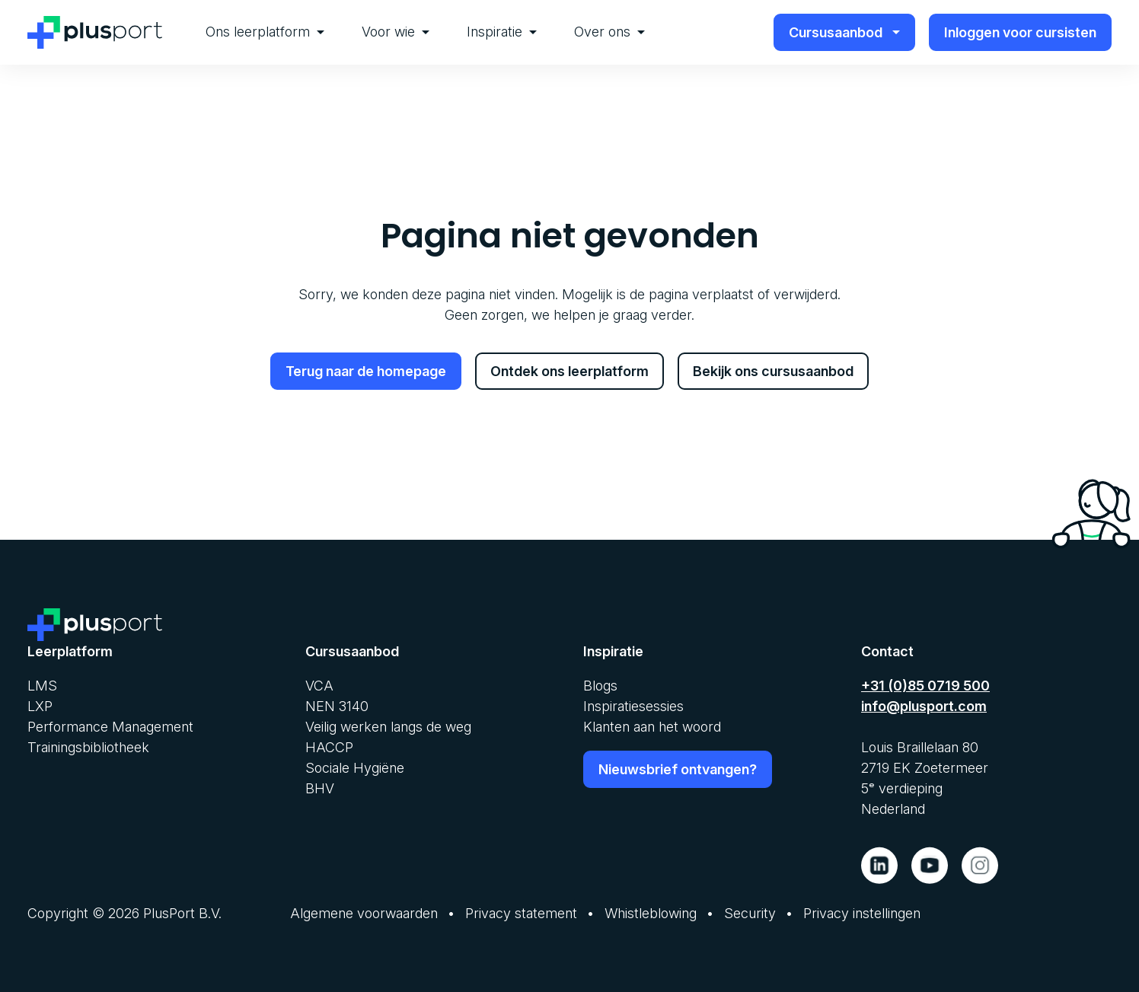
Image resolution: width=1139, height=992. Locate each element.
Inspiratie (502, 32)
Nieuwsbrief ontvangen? (677, 769)
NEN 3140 (336, 706)
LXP (40, 706)
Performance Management (110, 727)
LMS (42, 686)
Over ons (609, 32)
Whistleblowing (651, 913)
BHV (319, 788)
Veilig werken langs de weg (388, 727)
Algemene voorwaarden (364, 913)
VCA (319, 686)
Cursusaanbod (845, 32)
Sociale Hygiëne (354, 768)
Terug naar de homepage (366, 371)
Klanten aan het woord (652, 727)
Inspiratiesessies (633, 706)
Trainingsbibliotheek (88, 747)
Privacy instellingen (861, 913)
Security (750, 913)
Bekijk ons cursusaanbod (773, 371)
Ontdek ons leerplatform (569, 371)
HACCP (329, 747)
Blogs (600, 686)
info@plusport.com (924, 706)
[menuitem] (265, 32)
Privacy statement (521, 913)
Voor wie (395, 32)
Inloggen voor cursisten (1020, 32)
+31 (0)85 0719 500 (925, 686)
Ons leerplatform (265, 32)
